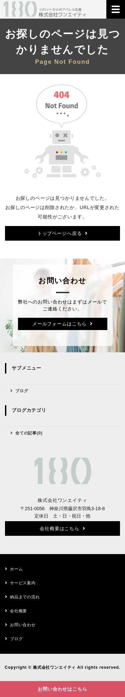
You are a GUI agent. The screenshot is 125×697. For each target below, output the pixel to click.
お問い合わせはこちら (62, 689)
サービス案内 (23, 583)
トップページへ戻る (59, 233)
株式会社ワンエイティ (54, 667)
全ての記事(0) (29, 433)
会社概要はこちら (59, 528)
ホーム (16, 569)
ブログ (21, 391)
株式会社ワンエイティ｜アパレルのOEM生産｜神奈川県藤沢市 (45, 9)
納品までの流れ (25, 597)
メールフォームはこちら (59, 323)
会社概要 (18, 611)
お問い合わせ (23, 625)
